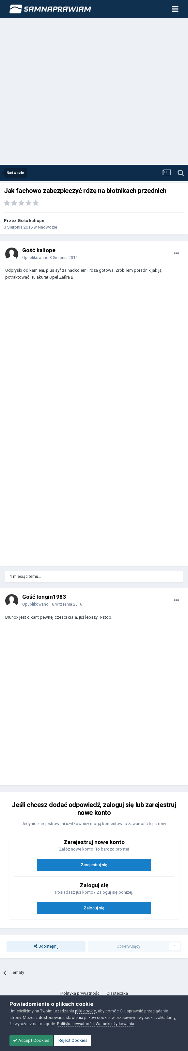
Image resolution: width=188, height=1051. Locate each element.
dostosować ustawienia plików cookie (74, 1017)
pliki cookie (85, 1010)
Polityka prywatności (80, 993)
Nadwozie (47, 227)
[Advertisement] (69, 92)
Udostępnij (46, 946)
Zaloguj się (94, 907)
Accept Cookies (31, 1040)
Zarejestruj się (94, 864)
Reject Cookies (72, 1040)
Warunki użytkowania (115, 1023)
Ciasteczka (117, 993)
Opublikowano (50, 257)
